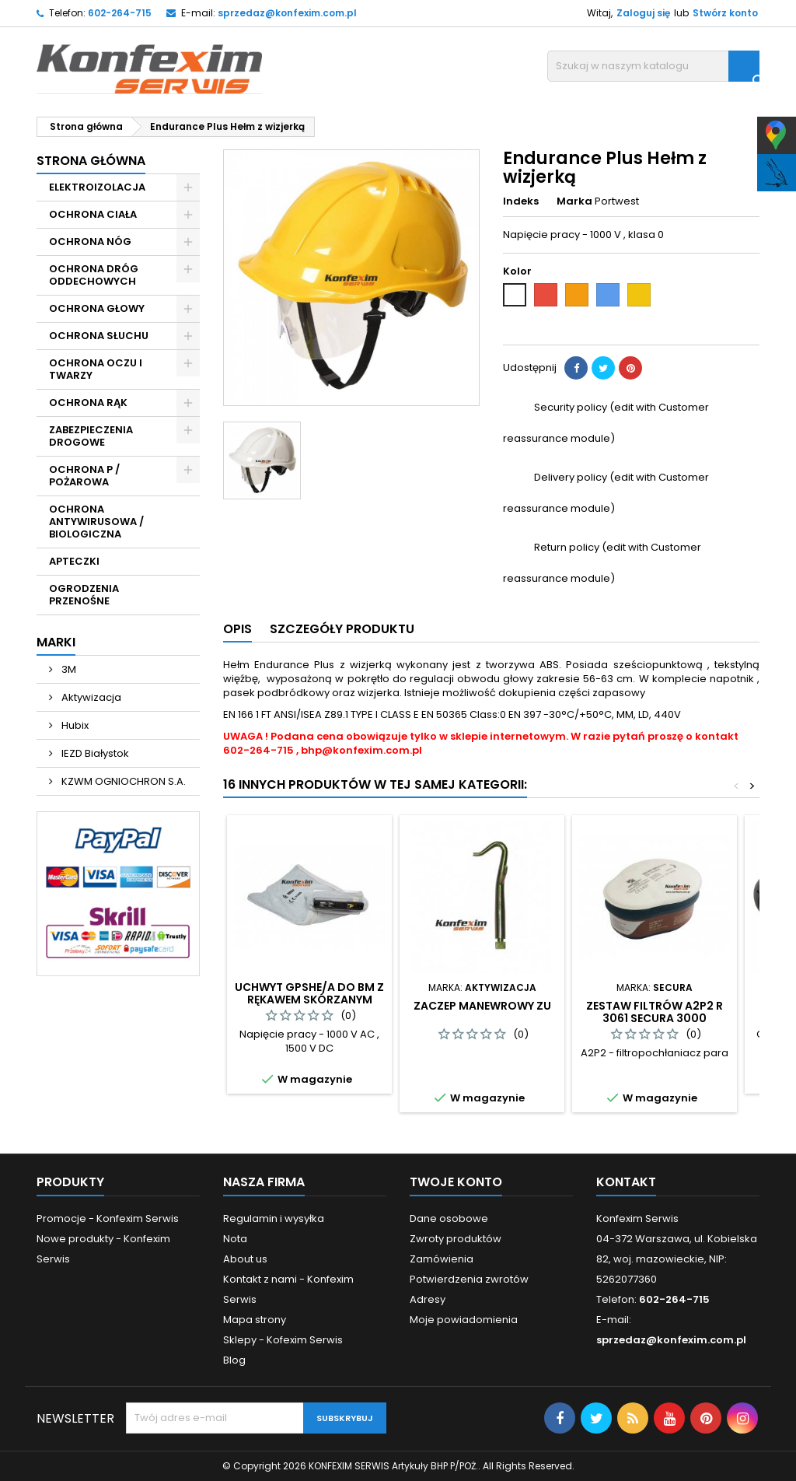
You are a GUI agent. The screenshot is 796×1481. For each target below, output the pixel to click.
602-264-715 (120, 12)
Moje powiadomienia (464, 1319)
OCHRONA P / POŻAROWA (84, 475)
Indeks (521, 201)
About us (245, 1259)
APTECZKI (74, 561)
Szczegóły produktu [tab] (342, 629)
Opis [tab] (237, 629)
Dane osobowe (449, 1218)
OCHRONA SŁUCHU (98, 335)
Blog (234, 1360)
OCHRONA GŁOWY (97, 308)
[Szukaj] (653, 66)
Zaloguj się (643, 12)
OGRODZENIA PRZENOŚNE (84, 594)
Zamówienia (441, 1259)
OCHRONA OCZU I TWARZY (95, 369)
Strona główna (91, 161)
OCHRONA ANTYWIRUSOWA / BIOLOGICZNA (96, 521)
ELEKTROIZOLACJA (97, 187)
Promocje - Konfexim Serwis (108, 1218)
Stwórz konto (725, 12)
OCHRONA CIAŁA (93, 214)
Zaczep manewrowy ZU (482, 1006)
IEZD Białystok (94, 753)
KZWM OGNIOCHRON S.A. (122, 781)
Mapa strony (254, 1319)
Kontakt (626, 1182)
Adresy (427, 1299)
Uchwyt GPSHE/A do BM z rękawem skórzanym (309, 993)
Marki (56, 642)
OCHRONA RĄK (88, 402)
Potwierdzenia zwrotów (469, 1279)
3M (67, 669)
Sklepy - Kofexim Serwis (283, 1339)
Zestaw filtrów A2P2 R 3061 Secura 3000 (654, 1012)
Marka (574, 201)
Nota (235, 1238)
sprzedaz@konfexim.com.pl (287, 12)
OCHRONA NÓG (90, 241)
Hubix (74, 725)
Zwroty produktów (455, 1238)
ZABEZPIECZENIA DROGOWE (91, 436)
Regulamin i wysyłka (273, 1218)
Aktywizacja (90, 697)
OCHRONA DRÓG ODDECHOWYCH (93, 275)
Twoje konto (456, 1182)
